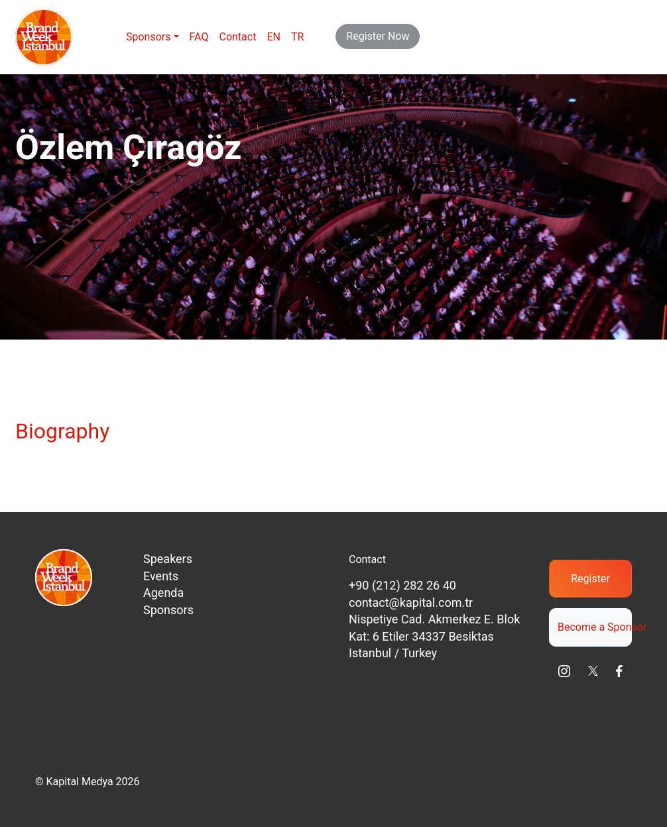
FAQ (199, 37)
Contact (237, 37)
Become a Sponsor (595, 627)
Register (590, 578)
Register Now (377, 36)
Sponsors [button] (148, 37)
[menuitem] (273, 37)
